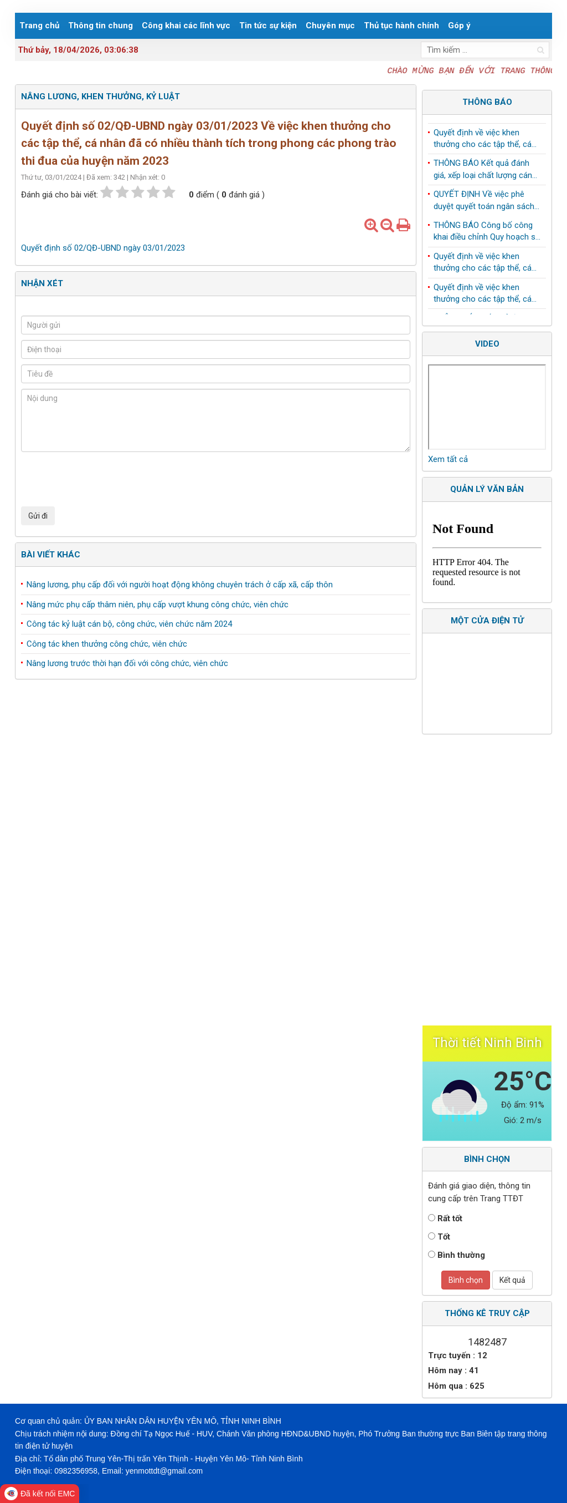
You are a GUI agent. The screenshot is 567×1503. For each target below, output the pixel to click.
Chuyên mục (330, 26)
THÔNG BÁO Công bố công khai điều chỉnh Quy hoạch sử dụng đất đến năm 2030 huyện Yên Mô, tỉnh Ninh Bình (487, 234)
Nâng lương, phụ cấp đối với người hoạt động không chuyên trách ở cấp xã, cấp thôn (180, 585)
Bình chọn (466, 1280)
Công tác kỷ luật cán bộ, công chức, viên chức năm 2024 (129, 624)
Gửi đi (38, 515)
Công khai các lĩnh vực (186, 26)
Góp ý (459, 26)
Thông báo (487, 102)
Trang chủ (39, 26)
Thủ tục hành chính (401, 26)
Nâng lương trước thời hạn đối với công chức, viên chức (127, 663)
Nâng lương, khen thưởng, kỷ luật (100, 96)
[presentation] (105, 479)
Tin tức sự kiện (268, 26)
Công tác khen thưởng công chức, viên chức (107, 644)
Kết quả (512, 1280)
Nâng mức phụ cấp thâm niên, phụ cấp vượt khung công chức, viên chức (157, 605)
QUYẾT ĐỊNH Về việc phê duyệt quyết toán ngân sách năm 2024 (484, 203)
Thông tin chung (100, 26)
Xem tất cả (448, 459)
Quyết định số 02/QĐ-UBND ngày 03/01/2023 (103, 248)
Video (487, 344)
